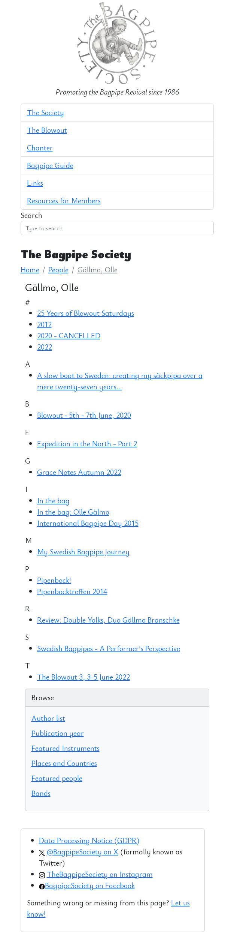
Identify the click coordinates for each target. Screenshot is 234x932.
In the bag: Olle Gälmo (73, 512)
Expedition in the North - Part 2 (87, 443)
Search (31, 215)
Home (30, 269)
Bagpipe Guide (50, 165)
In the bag (53, 500)
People (58, 269)
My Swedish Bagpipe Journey (83, 551)
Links (35, 183)
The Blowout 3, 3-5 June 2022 (83, 677)
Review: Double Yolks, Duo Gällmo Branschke (108, 620)
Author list (48, 718)
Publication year (57, 733)
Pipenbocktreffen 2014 (72, 591)
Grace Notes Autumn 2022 (79, 472)
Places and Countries (64, 763)
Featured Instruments (65, 748)
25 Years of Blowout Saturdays (85, 313)
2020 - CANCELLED (68, 335)
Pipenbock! (54, 580)
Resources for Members (64, 200)
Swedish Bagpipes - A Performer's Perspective (108, 648)
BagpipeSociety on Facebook (90, 885)
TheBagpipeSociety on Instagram (100, 874)
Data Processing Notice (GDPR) (89, 840)
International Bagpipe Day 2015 (88, 523)
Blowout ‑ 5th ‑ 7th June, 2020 (84, 415)
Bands (41, 793)
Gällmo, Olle (98, 269)
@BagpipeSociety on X (82, 851)
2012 (44, 324)
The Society (45, 112)
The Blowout (47, 130)
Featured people (56, 778)
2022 (44, 347)
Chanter (40, 148)
